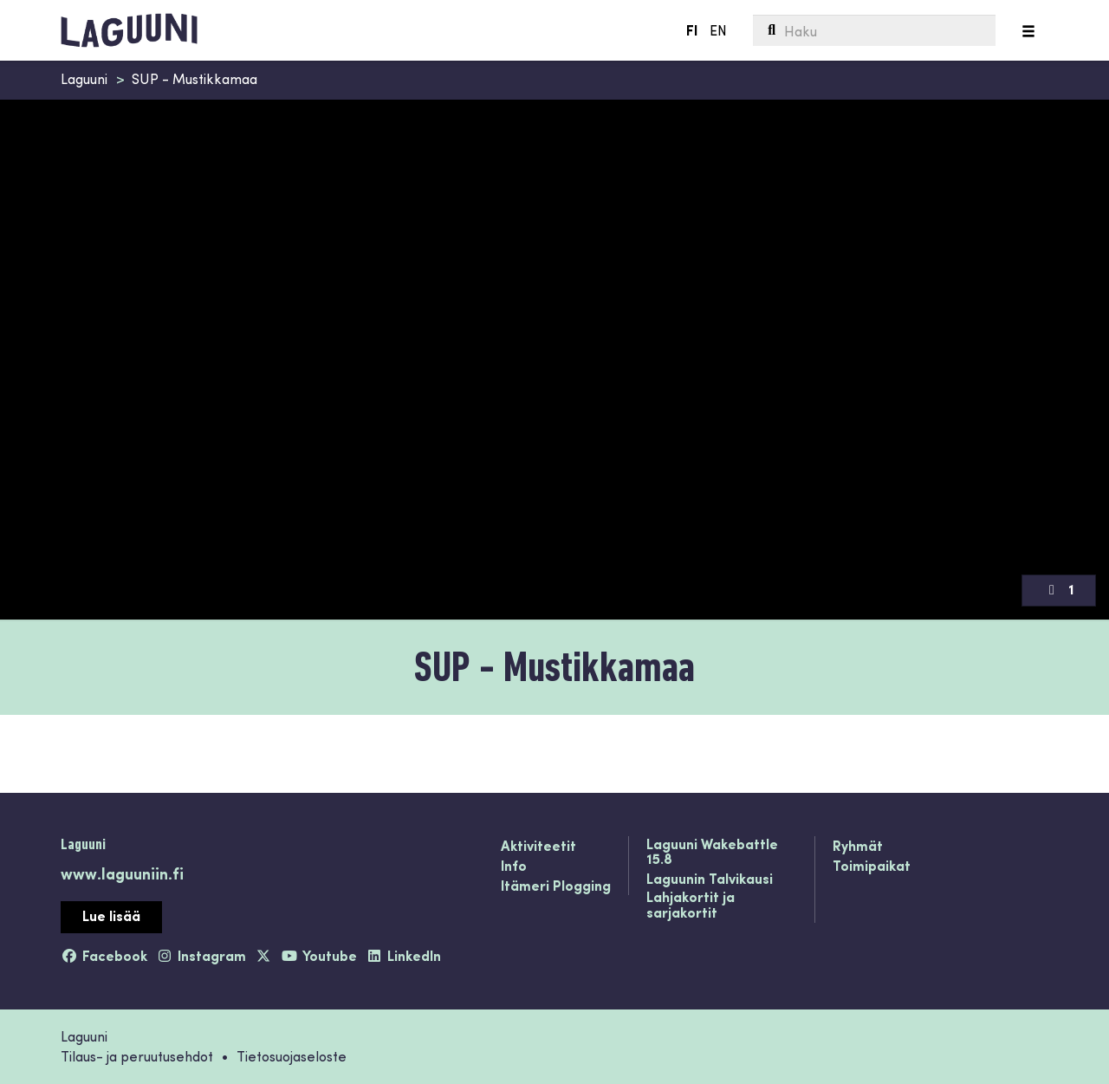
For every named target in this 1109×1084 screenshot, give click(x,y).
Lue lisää (111, 915)
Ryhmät (858, 846)
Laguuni (84, 78)
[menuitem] (874, 30)
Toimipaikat (872, 866)
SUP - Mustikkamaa (194, 78)
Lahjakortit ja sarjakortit (690, 905)
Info (514, 866)
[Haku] (874, 30)
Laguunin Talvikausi (709, 879)
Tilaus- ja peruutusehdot (137, 1056)
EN (717, 30)
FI (691, 30)
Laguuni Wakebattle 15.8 (712, 852)
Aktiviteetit (538, 846)
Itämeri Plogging (556, 886)
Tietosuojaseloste (292, 1056)
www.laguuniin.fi (122, 873)
